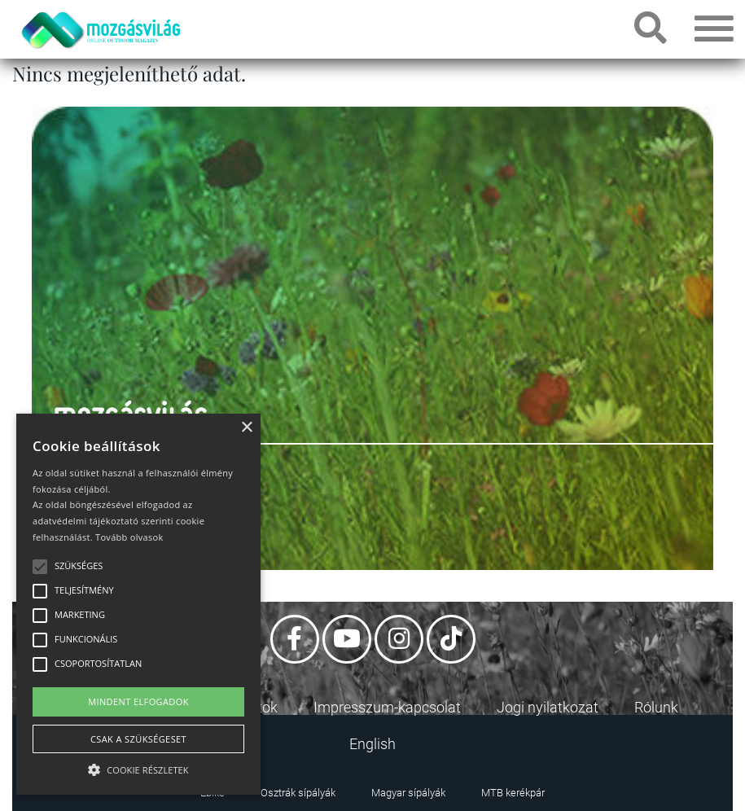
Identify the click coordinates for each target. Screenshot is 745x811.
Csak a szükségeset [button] (138, 739)
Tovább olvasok (129, 537)
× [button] (246, 428)
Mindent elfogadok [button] (138, 701)
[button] (138, 767)
